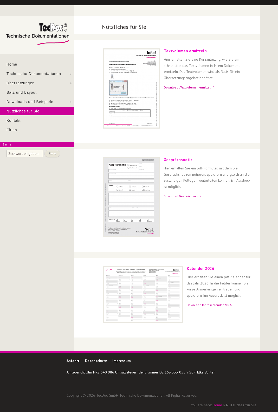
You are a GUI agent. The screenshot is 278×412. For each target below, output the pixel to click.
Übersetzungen (39, 83)
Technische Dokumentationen (39, 74)
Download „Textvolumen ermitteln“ (189, 87)
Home (12, 64)
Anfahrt (73, 360)
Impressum (121, 360)
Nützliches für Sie (23, 111)
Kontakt (14, 120)
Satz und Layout (22, 92)
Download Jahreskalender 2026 (209, 305)
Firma (12, 130)
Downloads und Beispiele (39, 102)
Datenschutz (96, 360)
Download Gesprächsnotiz (182, 196)
